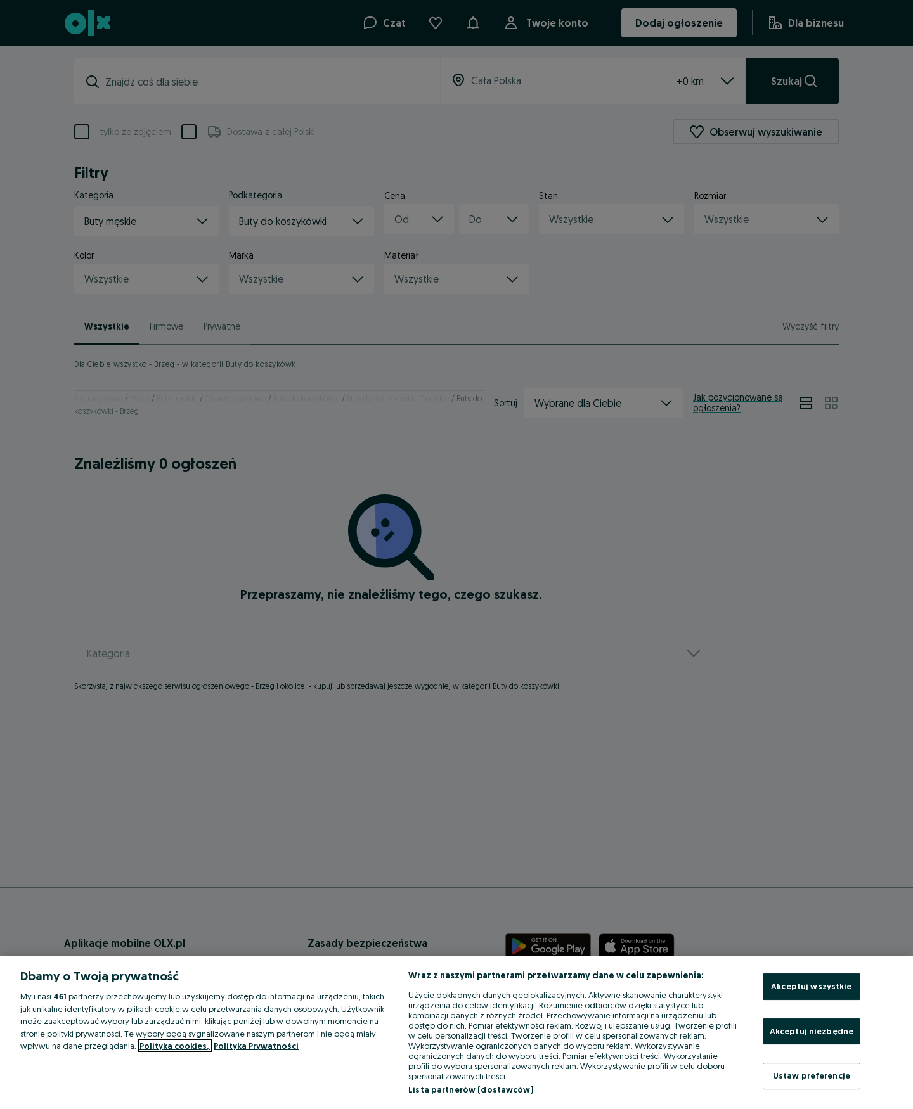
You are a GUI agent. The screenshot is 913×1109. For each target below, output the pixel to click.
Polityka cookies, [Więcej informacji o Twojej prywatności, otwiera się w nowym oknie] (174, 1046)
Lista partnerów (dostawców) (470, 1089)
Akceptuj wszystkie (811, 986)
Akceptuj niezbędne (811, 1031)
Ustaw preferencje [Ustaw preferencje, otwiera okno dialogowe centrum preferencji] (811, 1075)
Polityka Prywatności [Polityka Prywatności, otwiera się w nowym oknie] (256, 1046)
